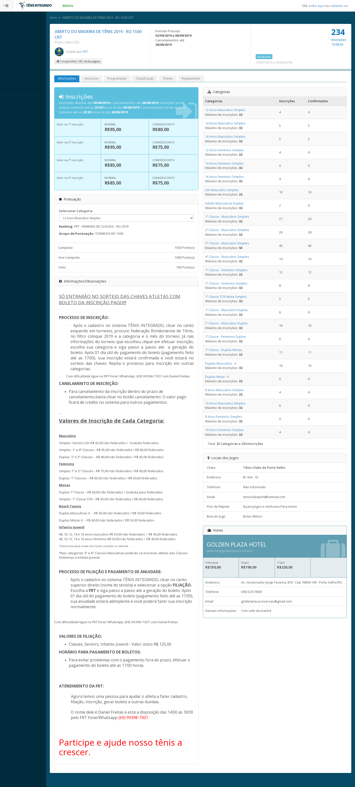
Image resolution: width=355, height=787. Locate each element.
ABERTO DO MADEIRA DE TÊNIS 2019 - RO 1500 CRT (111, 18)
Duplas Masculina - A (227, 364)
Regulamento (204, 79)
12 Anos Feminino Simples (231, 150)
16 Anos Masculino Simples (232, 137)
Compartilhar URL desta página (92, 62)
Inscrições (105, 79)
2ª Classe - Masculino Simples (234, 230)
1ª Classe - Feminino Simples (233, 270)
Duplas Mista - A (223, 377)
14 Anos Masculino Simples (232, 124)
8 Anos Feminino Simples (230, 417)
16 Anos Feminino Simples (231, 177)
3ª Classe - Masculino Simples (234, 244)
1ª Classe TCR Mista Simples (232, 297)
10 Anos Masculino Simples (232, 404)
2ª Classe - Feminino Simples (233, 284)
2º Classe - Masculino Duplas (233, 323)
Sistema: (9, 100)
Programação (131, 79)
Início (67, 18)
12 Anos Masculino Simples (232, 110)
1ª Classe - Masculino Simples (234, 217)
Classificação (158, 79)
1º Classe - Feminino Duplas (232, 337)
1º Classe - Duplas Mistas (230, 350)
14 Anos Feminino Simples (231, 164)
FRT (99, 52)
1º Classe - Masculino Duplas (233, 310)
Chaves (182, 79)
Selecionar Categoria (89, 211)
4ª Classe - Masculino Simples (234, 257)
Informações (80, 79)
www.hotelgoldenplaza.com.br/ (236, 551)
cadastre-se (339, 5)
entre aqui (316, 5)
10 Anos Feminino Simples (231, 430)
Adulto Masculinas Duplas (231, 203)
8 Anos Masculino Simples (231, 390)
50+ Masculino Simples (228, 190)
